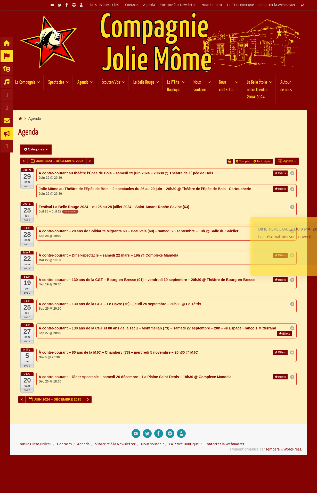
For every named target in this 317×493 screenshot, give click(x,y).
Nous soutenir (211, 5)
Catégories (36, 149)
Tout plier (243, 161)
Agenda (149, 5)
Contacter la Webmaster (276, 5)
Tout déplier (263, 161)
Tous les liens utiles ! (105, 5)
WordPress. (292, 449)
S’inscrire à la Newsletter (178, 5)
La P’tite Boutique (240, 5)
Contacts (132, 5)
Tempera (272, 449)
